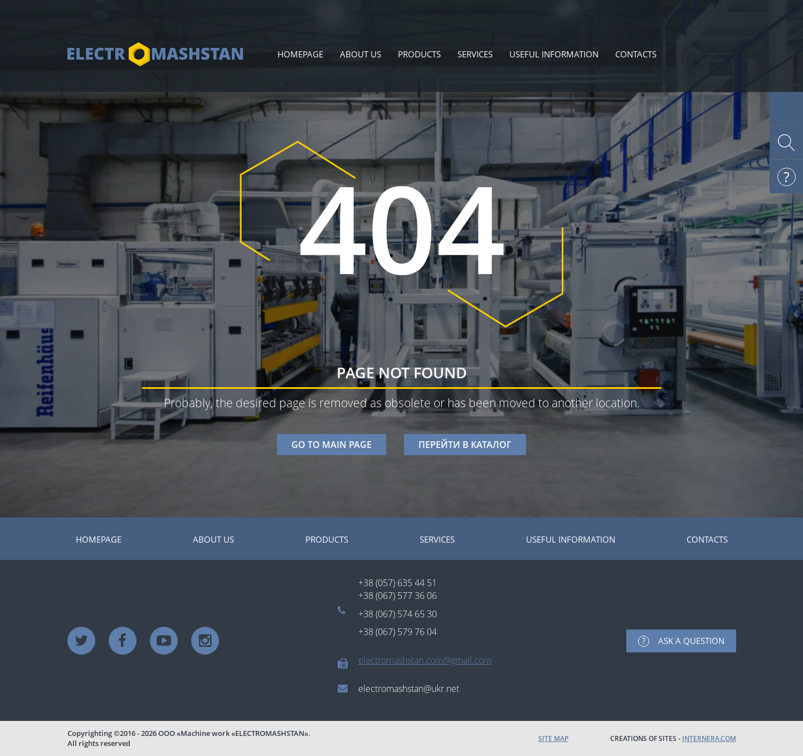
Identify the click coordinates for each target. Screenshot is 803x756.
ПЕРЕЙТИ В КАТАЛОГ (465, 444)
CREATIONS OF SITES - (673, 738)
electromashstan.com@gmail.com (424, 660)
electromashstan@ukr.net (408, 688)
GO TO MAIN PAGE (331, 444)
